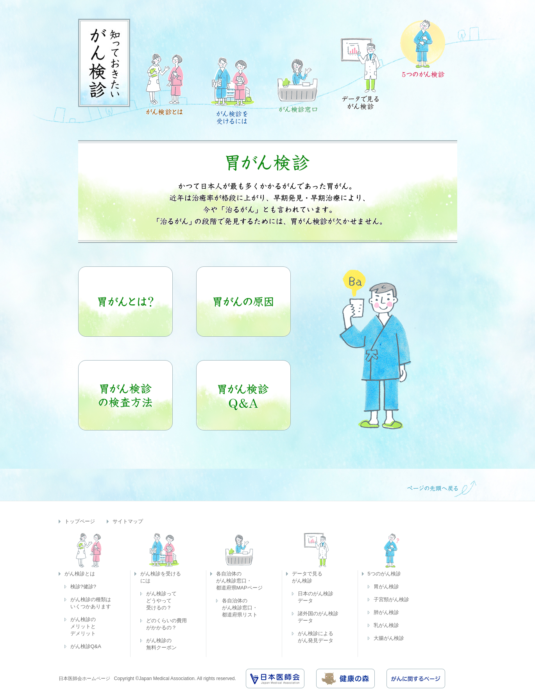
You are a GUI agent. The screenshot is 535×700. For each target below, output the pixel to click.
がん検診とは (79, 574)
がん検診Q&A (85, 646)
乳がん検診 (386, 625)
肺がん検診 (386, 612)
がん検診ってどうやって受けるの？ (161, 601)
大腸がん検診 (389, 638)
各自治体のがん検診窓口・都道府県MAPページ (239, 581)
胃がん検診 (386, 586)
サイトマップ (128, 521)
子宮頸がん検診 (391, 599)
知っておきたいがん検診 (104, 63)
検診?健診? (83, 586)
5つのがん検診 (384, 574)
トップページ (79, 521)
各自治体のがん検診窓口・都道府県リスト (240, 608)
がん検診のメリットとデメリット (83, 626)
